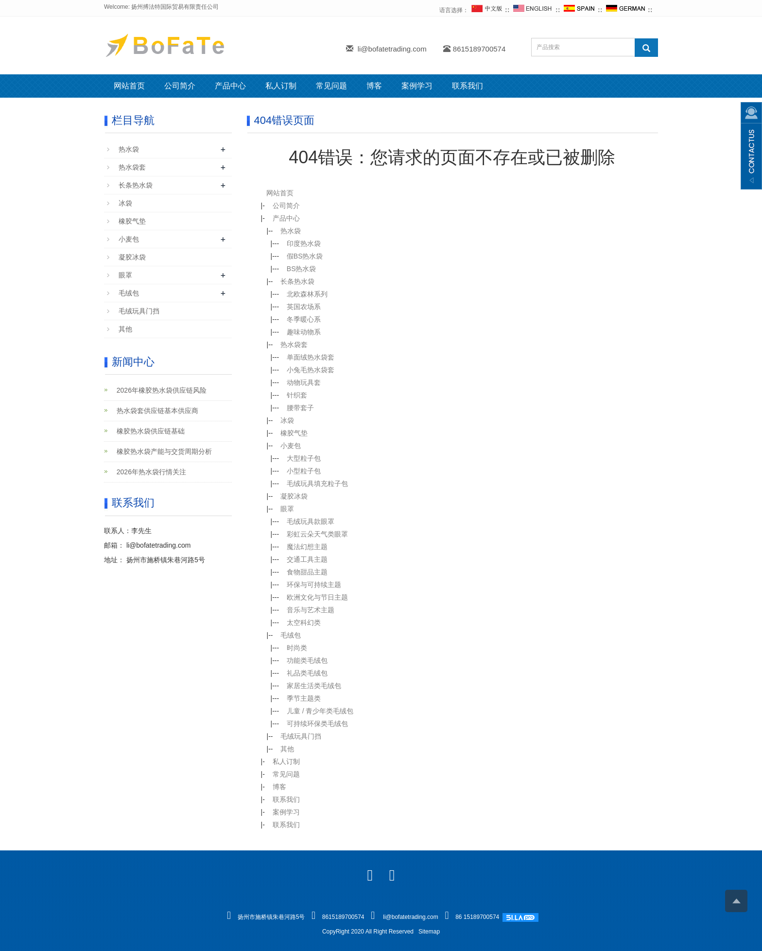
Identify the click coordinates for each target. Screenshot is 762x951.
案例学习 (417, 86)
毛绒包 (285, 635)
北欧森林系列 (301, 294)
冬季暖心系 (298, 319)
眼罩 (281, 509)
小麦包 (285, 446)
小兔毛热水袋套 (305, 370)
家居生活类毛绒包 (308, 686)
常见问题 (331, 86)
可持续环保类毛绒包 (311, 723)
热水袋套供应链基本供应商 (151, 411)
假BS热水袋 (299, 256)
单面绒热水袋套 (305, 357)
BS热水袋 (296, 269)
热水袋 (285, 231)
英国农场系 (298, 307)
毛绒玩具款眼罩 (305, 521)
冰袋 (281, 420)
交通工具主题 (301, 559)
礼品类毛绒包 (301, 673)
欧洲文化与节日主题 (311, 597)
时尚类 (291, 648)
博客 (374, 86)
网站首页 (129, 86)
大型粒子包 (298, 458)
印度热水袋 (298, 243)
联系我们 (467, 86)
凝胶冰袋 (288, 496)
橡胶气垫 (288, 433)
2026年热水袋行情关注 (145, 472)
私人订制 (280, 86)
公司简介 (179, 86)
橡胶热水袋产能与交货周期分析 (158, 451)
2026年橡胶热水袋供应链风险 (156, 390)
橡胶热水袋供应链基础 (145, 431)
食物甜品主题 (301, 572)
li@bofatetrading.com (392, 49)
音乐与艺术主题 (305, 610)
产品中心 (230, 86)
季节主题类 (298, 698)
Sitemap (429, 931)
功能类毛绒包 (301, 660)
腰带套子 (294, 408)
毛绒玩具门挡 (295, 736)
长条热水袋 (292, 281)
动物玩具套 (298, 382)
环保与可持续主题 (308, 584)
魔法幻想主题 (301, 547)
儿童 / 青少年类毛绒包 (314, 711)
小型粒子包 (298, 471)
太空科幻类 (298, 622)
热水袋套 (288, 344)
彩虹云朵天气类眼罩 (311, 534)
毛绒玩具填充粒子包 (311, 483)
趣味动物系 (298, 332)
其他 (281, 749)
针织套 (291, 395)
